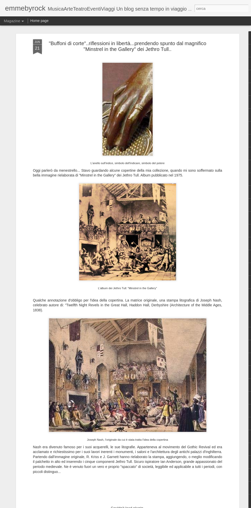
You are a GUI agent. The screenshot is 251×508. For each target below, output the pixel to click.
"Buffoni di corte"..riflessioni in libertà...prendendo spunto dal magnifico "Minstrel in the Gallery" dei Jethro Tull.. (127, 46)
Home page (39, 21)
